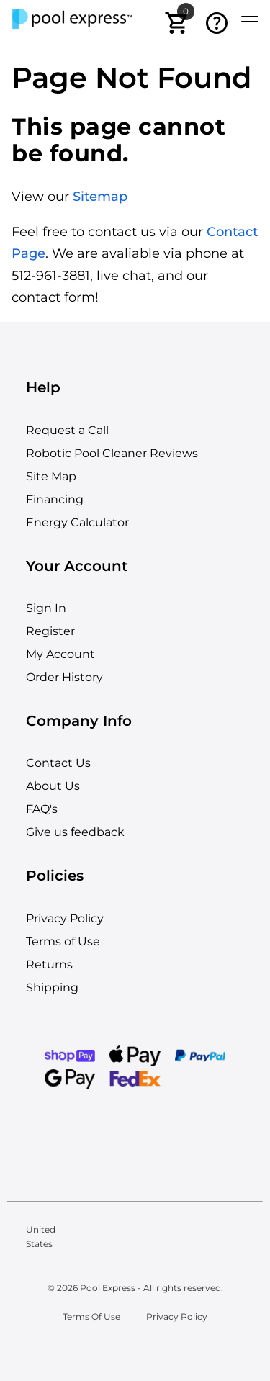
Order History (64, 677)
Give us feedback (75, 832)
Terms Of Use (91, 1316)
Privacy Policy (65, 918)
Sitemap (100, 196)
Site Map (51, 476)
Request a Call (67, 430)
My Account (60, 654)
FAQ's (42, 809)
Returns (49, 964)
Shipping (52, 987)
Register (50, 631)
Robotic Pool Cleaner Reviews (112, 453)
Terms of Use (63, 941)
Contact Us (58, 763)
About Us (53, 786)
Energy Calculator (77, 522)
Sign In (46, 608)
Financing (55, 499)
